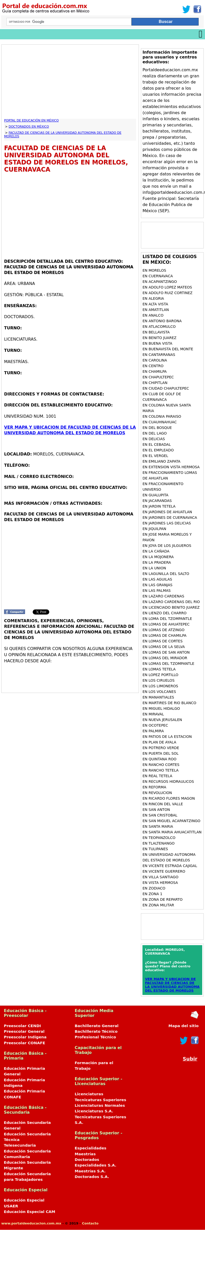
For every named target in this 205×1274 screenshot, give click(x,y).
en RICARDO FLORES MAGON (168, 798)
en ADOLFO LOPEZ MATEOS (167, 287)
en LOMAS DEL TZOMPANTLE (168, 664)
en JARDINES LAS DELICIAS (166, 523)
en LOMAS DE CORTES (162, 641)
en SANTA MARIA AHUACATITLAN (171, 832)
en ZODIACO (153, 888)
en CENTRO (152, 366)
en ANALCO (152, 315)
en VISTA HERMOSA (160, 883)
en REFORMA (154, 787)
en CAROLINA (154, 360)
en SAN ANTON (156, 810)
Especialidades (90, 1148)
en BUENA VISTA (157, 343)
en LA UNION (154, 568)
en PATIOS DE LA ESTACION (167, 737)
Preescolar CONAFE (24, 1043)
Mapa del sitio (183, 1026)
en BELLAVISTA (156, 332)
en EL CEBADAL (156, 444)
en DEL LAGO (154, 433)
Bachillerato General (97, 1026)
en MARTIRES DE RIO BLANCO (169, 703)
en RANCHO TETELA (160, 770)
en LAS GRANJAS (157, 585)
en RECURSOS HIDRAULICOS (168, 781)
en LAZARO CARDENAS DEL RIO (171, 602)
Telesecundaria (20, 1145)
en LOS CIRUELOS (158, 680)
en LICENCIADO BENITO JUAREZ (171, 607)
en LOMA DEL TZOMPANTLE (167, 619)
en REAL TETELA (157, 776)
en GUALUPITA (155, 495)
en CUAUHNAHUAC (159, 422)
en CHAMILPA (154, 371)
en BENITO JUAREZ (159, 338)
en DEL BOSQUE (157, 428)
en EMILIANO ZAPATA (161, 461)
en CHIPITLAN (154, 383)
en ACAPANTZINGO (159, 282)
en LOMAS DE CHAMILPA (164, 635)
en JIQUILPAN (154, 529)
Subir (190, 1059)
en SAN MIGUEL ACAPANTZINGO (171, 821)
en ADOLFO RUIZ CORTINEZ (167, 293)
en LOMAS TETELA (159, 669)
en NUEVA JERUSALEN (162, 720)
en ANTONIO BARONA (162, 321)
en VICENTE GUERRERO (163, 871)
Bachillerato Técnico (96, 1031)
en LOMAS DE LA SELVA (163, 647)
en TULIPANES (155, 849)
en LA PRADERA (156, 562)
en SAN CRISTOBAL (159, 815)
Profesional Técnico (95, 1037)
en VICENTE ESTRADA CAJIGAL (169, 866)
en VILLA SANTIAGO (160, 877)
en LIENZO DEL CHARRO (164, 613)
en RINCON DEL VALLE (162, 804)
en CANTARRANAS (158, 355)
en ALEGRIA (153, 298)
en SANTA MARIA (157, 826)
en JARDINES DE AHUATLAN (167, 512)
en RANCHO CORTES (160, 765)
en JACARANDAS (157, 501)
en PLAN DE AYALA (159, 742)
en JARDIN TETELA (158, 506)
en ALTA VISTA (155, 304)
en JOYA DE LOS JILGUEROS (166, 546)
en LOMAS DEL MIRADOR (164, 658)
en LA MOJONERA (158, 557)
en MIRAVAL (153, 714)
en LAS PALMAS (156, 590)
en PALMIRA (153, 731)
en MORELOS (154, 270)
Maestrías (85, 1154)
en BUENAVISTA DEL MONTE (167, 349)
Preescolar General (24, 1031)
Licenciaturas (89, 1094)
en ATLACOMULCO (159, 326)
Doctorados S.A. (92, 1176)
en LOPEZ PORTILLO (160, 675)
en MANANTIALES (158, 697)
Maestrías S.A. (90, 1171)
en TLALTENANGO (158, 843)
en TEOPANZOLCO (158, 838)
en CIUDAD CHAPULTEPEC (165, 388)
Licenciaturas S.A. (94, 1111)
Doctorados (87, 1159)
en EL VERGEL (155, 456)
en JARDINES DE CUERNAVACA (169, 517)
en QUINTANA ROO (159, 759)
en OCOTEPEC (155, 725)
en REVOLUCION (157, 793)
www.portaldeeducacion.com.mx (31, 1223)
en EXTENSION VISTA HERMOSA (171, 467)
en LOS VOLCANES (159, 692)
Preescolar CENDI (22, 1026)
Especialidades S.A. (95, 1165)
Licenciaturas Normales (100, 1105)
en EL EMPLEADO (158, 450)
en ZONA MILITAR (158, 905)
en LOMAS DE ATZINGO (163, 630)
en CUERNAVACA (157, 276)
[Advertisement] (67, 83)
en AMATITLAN (155, 310)
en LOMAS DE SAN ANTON (166, 652)
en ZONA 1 (152, 894)
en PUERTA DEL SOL (160, 753)
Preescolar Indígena (25, 1037)
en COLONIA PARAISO (161, 416)
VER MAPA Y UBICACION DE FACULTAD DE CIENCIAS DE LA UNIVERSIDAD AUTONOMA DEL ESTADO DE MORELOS (172, 984)
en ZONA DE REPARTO (162, 899)
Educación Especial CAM (29, 1211)
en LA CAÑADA (155, 551)
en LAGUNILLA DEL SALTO (165, 574)
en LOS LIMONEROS (160, 686)
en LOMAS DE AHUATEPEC (165, 624)
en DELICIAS (153, 439)
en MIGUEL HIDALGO (161, 708)
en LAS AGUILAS (157, 579)
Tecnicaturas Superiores (100, 1100)
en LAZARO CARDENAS (163, 596)
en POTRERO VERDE (160, 748)
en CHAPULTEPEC (158, 377)
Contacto (90, 1223)
